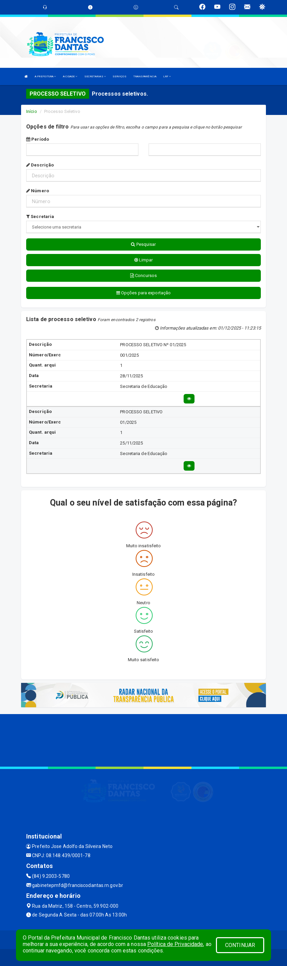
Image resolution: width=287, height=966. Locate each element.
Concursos (143, 275)
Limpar (143, 259)
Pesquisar (143, 244)
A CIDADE (70, 76)
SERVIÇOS (119, 76)
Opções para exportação (143, 292)
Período (37, 139)
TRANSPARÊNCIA (144, 76)
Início (31, 111)
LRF (167, 76)
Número (37, 190)
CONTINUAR (240, 945)
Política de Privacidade (175, 944)
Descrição (40, 164)
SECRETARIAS (95, 76)
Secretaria (40, 216)
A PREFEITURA (45, 76)
